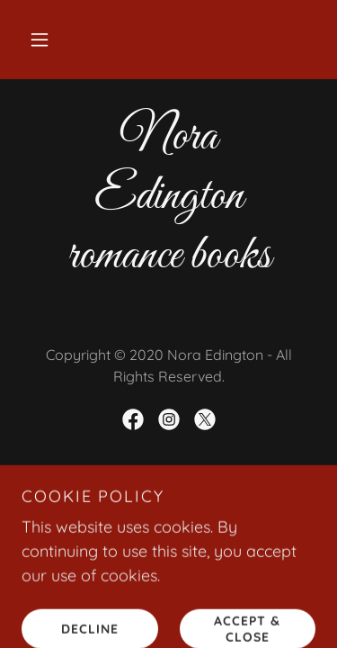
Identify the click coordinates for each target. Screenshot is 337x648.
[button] (40, 40)
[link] (133, 419)
